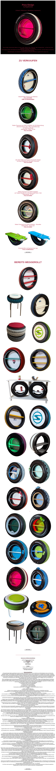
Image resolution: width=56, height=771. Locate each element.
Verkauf (18, 10)
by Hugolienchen (28, 6)
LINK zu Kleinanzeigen (28, 99)
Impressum (37, 10)
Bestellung (30, 10)
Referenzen (24, 10)
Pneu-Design (28, 4)
